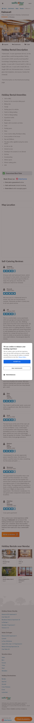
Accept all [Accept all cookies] (17, 361)
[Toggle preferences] (9, 374)
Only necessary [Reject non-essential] (17, 368)
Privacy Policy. (22, 357)
